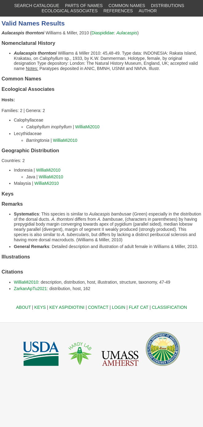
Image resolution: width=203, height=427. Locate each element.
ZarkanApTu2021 (30, 288)
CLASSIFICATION (169, 307)
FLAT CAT (139, 307)
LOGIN (118, 307)
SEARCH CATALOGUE (36, 5)
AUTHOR (148, 10)
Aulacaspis (126, 32)
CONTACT (98, 307)
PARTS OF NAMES (84, 5)
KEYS (40, 307)
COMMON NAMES (127, 5)
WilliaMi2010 (87, 126)
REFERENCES (118, 10)
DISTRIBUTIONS (167, 5)
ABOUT (23, 307)
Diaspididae (103, 32)
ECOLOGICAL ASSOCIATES (70, 10)
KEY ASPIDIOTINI (66, 307)
